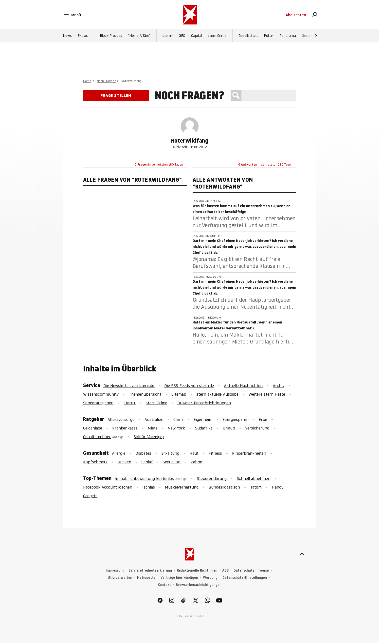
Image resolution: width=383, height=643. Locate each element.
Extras (83, 35)
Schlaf (147, 461)
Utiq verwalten (120, 578)
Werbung (210, 578)
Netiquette (146, 578)
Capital (196, 35)
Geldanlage (92, 428)
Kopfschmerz (95, 461)
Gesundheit (311, 35)
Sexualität (172, 461)
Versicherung (257, 428)
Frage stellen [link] (116, 95)
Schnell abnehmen (253, 478)
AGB (225, 570)
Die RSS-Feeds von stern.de (189, 385)
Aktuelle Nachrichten (243, 385)
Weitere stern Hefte (267, 394)
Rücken (124, 461)
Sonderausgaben (98, 402)
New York (176, 428)
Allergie (118, 453)
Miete (153, 428)
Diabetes (143, 453)
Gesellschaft (248, 35)
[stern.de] (190, 14)
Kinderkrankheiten (249, 453)
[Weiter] (316, 36)
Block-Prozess (111, 35)
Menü (72, 15)
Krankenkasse (125, 428)
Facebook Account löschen (107, 487)
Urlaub (229, 428)
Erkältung (170, 453)
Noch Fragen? (106, 81)
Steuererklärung (212, 478)
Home (87, 81)
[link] (315, 15)
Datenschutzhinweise (251, 570)
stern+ (168, 35)
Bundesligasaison (224, 487)
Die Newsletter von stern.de (129, 385)
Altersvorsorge (121, 419)
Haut (194, 453)
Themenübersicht (145, 394)
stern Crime (217, 35)
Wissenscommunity (101, 394)
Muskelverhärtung (182, 487)
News (67, 35)
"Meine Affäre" (139, 35)
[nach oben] (302, 554)
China (178, 419)
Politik (269, 35)
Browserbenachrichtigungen (198, 585)
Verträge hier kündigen (179, 578)
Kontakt (164, 585)
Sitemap (178, 394)
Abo (296, 15)
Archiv (278, 385)
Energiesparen (235, 419)
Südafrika (204, 428)
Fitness (215, 453)
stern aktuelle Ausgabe (217, 394)
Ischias (148, 487)
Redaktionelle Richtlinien (197, 570)
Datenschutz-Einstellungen (244, 578)
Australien (154, 419)
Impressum (115, 570)
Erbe (263, 419)
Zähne (196, 461)
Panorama (287, 35)
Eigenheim (203, 419)
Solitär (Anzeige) (149, 436)
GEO (182, 35)
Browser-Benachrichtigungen (204, 402)
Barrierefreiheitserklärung (150, 570)
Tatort (256, 487)
